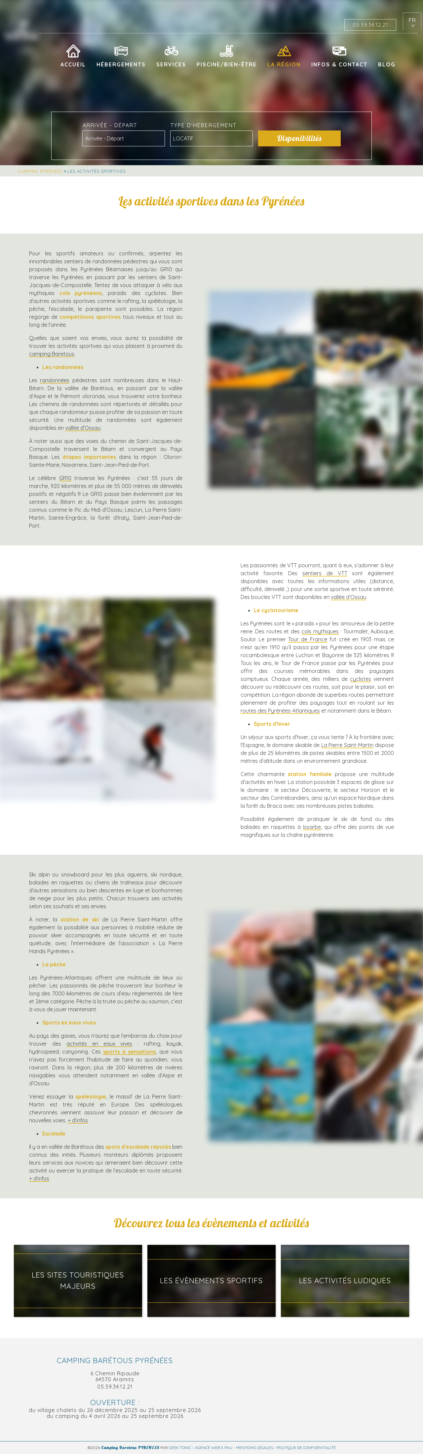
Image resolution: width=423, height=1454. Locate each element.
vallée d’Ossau (82, 428)
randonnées (54, 380)
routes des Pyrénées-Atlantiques (280, 710)
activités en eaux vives (99, 1043)
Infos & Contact (339, 64)
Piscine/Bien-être (227, 64)
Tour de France (307, 639)
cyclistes (360, 679)
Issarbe (312, 827)
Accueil (73, 64)
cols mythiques (319, 631)
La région (284, 64)
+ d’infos (78, 1120)
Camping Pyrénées (40, 171)
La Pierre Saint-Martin (347, 745)
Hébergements (121, 64)
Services (171, 64)
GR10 (65, 478)
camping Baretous (51, 354)
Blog (387, 64)
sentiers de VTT (324, 573)
